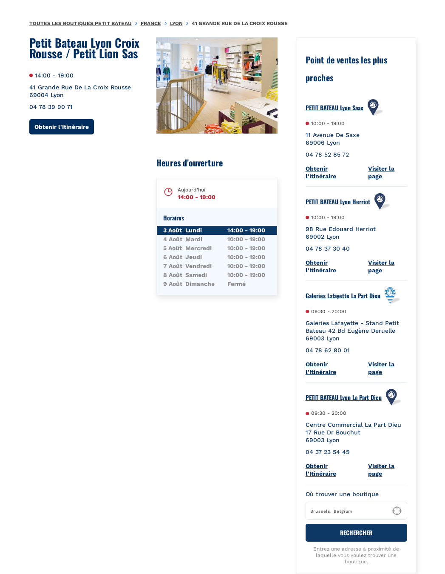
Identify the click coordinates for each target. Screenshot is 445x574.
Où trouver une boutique (342, 494)
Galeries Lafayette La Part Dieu (343, 296)
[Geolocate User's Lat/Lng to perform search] (397, 511)
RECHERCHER (356, 532)
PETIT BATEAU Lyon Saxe (334, 107)
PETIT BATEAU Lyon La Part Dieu (344, 397)
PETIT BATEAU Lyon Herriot (338, 202)
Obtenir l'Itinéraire (64, 126)
